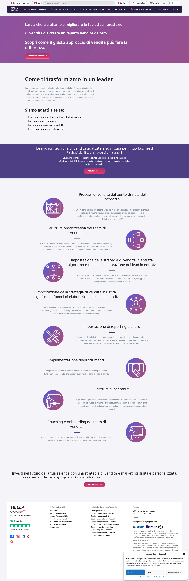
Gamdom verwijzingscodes (102, 529)
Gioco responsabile (58, 515)
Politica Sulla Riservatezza (162, 577)
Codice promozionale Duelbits (103, 523)
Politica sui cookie (58, 526)
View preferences (175, 572)
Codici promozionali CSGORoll (103, 515)
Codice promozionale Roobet (103, 520)
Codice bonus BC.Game (100, 537)
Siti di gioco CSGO (98, 512)
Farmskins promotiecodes (101, 531)
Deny (149, 572)
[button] (184, 554)
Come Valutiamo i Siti (59, 518)
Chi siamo (54, 512)
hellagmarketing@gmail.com (145, 523)
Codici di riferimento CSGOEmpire (105, 526)
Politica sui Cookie (146, 577)
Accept (130, 572)
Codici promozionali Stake (102, 518)
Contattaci (55, 529)
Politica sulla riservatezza (61, 523)
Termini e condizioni (58, 520)
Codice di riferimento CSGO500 (104, 534)
